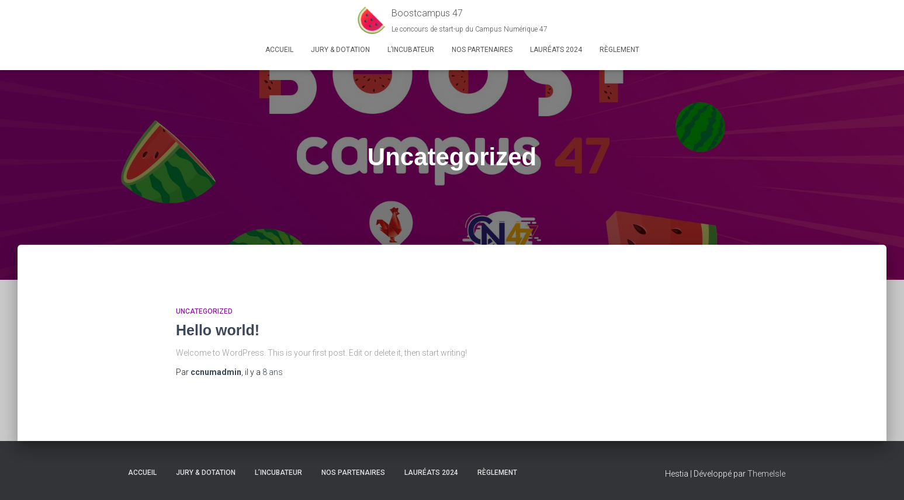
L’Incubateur (410, 50)
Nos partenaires (482, 50)
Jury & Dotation (340, 50)
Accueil (279, 50)
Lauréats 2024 (556, 50)
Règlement (619, 50)
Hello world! (217, 330)
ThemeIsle (766, 473)
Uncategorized (204, 311)
